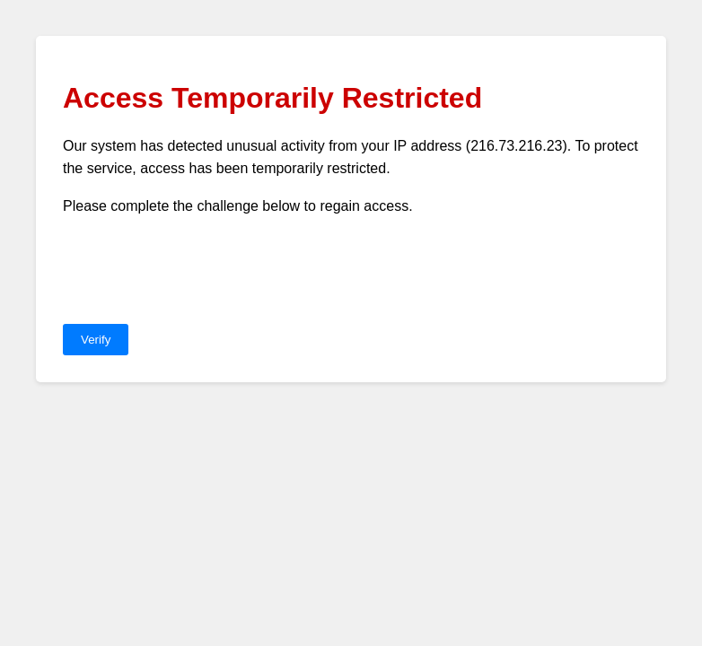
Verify (95, 339)
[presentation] (199, 271)
